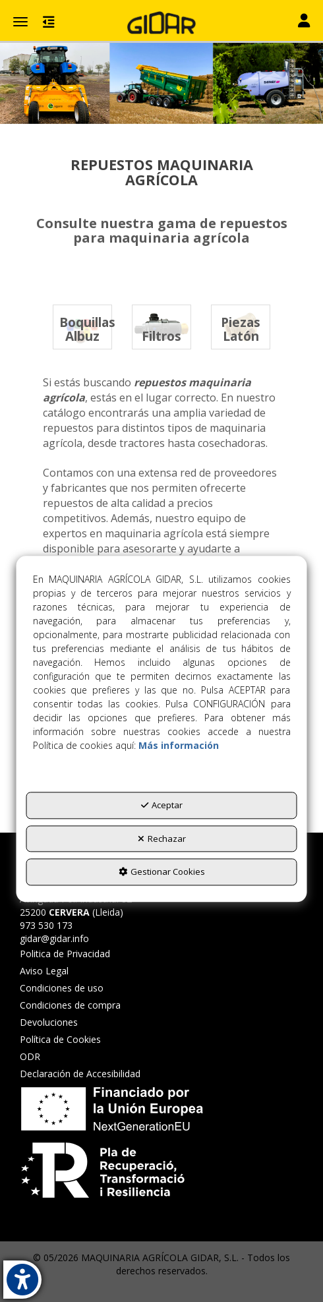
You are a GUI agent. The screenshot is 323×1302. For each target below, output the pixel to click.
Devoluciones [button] (49, 1022)
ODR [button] (30, 1056)
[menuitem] (80, 953)
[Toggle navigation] (303, 22)
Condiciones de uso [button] (61, 988)
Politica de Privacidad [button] (65, 953)
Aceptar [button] (162, 806)
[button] (161, 23)
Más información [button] (178, 746)
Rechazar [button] (162, 838)
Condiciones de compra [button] (70, 1005)
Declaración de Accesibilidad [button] (80, 1073)
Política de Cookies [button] (60, 1039)
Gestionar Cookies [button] (162, 872)
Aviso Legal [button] (44, 970)
